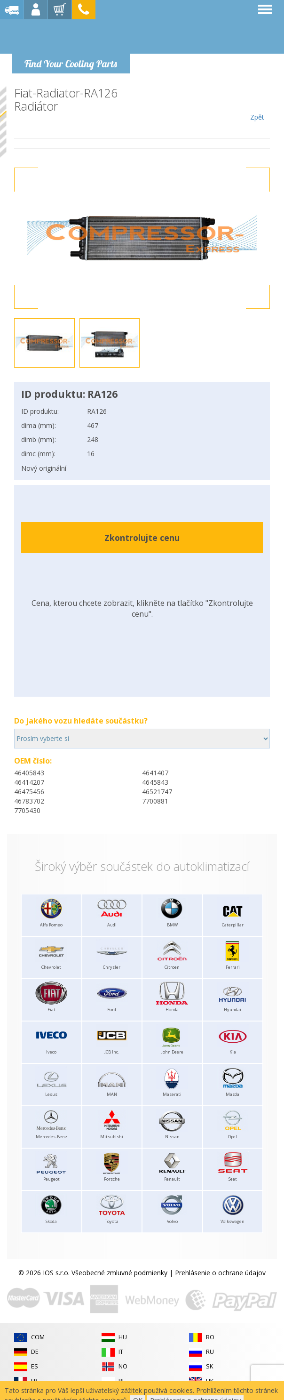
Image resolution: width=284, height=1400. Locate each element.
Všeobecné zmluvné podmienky (119, 1272)
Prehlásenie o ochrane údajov (220, 1272)
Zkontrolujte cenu (142, 537)
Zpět (257, 104)
